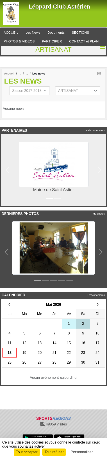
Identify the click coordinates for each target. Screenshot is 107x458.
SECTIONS (80, 32)
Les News (32, 32)
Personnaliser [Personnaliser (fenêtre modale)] (82, 452)
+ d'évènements (96, 295)
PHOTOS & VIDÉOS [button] (19, 41)
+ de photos (98, 213)
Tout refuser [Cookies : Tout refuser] (54, 452)
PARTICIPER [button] (52, 41)
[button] (7, 170)
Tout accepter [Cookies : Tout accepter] (27, 452)
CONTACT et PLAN (84, 41)
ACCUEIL (11, 32)
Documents (56, 32)
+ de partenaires (95, 130)
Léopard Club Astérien (59, 6)
